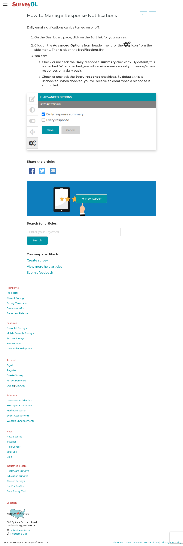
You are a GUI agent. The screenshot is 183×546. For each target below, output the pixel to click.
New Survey (91, 198)
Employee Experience (19, 405)
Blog (9, 456)
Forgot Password (16, 380)
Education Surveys (17, 476)
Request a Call (19, 533)
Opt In (10, 385)
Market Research (16, 410)
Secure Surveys (15, 338)
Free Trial (12, 292)
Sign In (10, 365)
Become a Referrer (18, 313)
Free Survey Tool (16, 491)
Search (37, 240)
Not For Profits (15, 486)
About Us (118, 542)
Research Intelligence (19, 348)
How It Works (14, 436)
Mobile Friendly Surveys (20, 333)
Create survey (37, 260)
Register (12, 370)
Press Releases (133, 542)
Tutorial (11, 441)
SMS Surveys (14, 343)
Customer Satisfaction (19, 400)
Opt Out (20, 385)
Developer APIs (15, 308)
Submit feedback (40, 272)
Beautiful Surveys (17, 328)
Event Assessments (18, 415)
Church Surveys (16, 481)
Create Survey (15, 375)
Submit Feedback (20, 530)
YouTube (12, 451)
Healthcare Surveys (18, 471)
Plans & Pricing (15, 298)
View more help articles (44, 266)
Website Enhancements (20, 420)
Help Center (13, 446)
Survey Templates (17, 303)
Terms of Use (151, 542)
